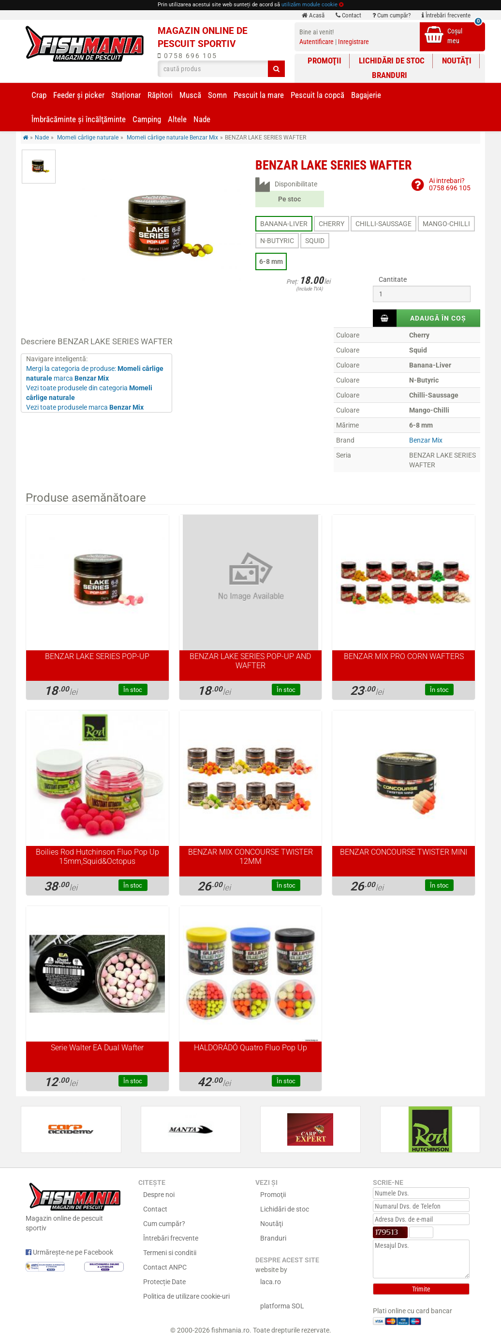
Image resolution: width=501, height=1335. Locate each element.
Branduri (389, 75)
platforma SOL (282, 1306)
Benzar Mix (425, 440)
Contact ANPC (165, 1267)
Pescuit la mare (259, 95)
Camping (147, 119)
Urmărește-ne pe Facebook (69, 1252)
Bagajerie (366, 95)
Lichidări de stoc (392, 60)
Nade (201, 119)
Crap (38, 95)
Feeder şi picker (78, 95)
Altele (177, 119)
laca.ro (270, 1282)
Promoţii (324, 60)
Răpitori (160, 95)
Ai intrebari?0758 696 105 (450, 184)
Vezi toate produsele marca (85, 407)
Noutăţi (457, 60)
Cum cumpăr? (391, 15)
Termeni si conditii (169, 1253)
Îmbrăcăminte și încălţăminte (78, 119)
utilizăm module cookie (309, 4)
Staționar (126, 95)
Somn (217, 95)
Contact (348, 15)
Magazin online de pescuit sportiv (75, 1206)
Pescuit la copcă (317, 95)
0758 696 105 (187, 56)
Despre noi (159, 1194)
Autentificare (316, 42)
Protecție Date (164, 1282)
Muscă (190, 95)
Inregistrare (353, 42)
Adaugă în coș (438, 318)
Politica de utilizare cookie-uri (186, 1296)
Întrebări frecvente (446, 15)
